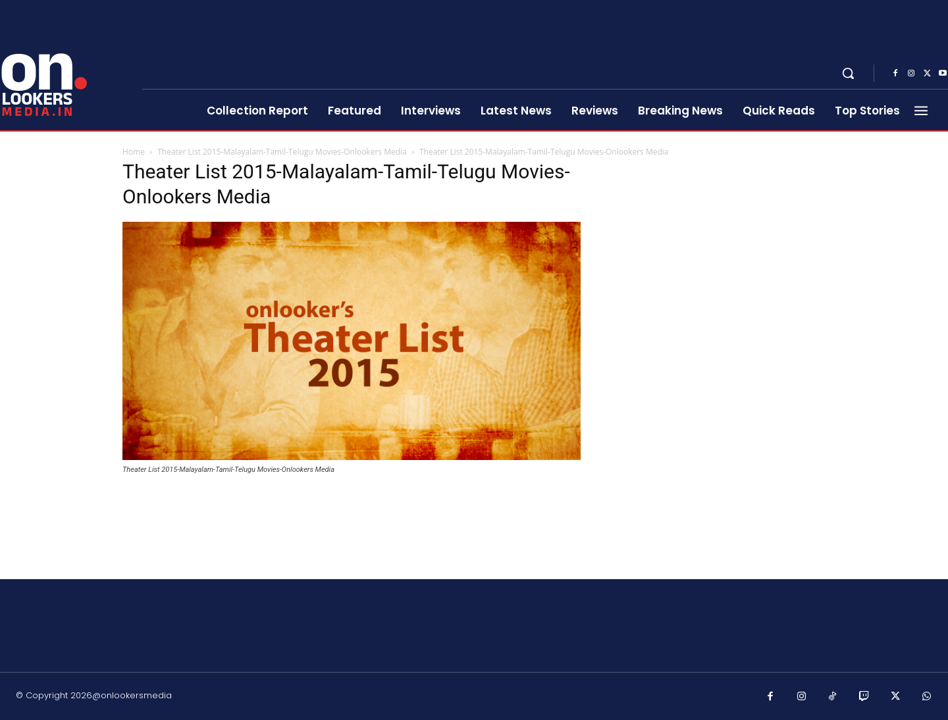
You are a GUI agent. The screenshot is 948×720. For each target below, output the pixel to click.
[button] (848, 73)
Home (133, 151)
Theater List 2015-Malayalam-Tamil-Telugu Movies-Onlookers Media (282, 151)
